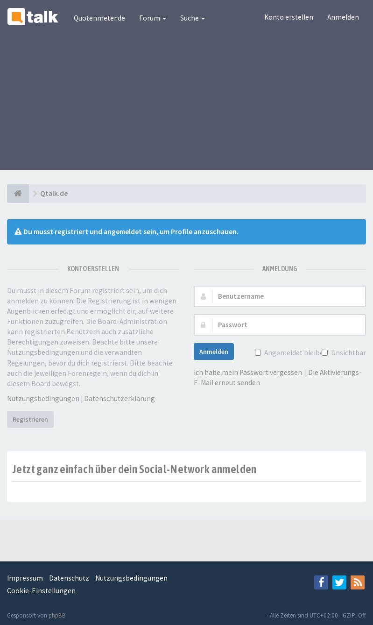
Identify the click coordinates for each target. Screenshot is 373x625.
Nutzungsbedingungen (43, 398)
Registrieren (30, 419)
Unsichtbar (347, 352)
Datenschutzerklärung (119, 398)
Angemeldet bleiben (295, 352)
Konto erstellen (288, 17)
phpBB (57, 615)
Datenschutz (69, 578)
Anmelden (343, 17)
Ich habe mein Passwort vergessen (248, 372)
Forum (152, 18)
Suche (192, 18)
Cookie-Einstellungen (41, 590)
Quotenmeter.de (99, 18)
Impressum (25, 578)
